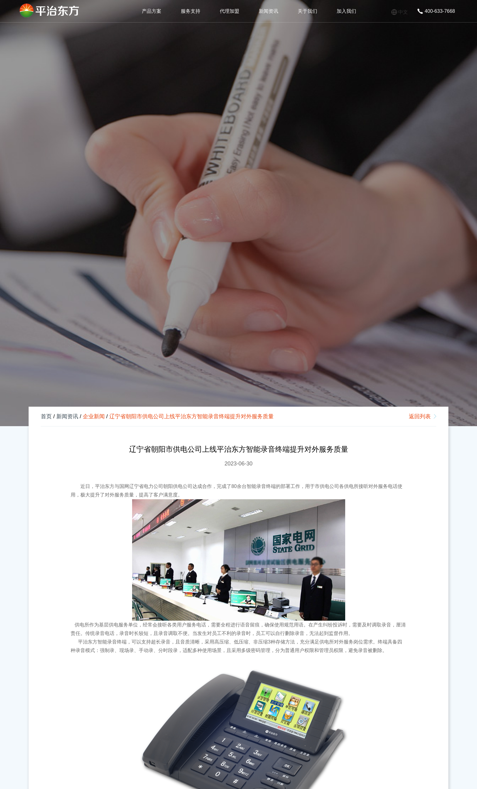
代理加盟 (229, 11)
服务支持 (190, 11)
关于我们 (307, 11)
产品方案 (151, 11)
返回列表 (420, 416)
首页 (46, 416)
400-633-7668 (440, 11)
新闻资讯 (268, 11)
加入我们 (346, 11)
